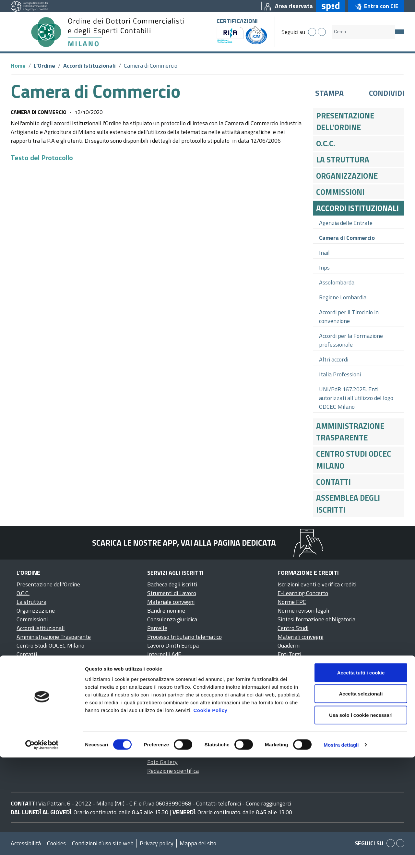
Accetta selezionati (361, 791)
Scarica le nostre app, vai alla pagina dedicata (184, 543)
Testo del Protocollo (42, 157)
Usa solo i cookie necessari (361, 812)
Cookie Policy (210, 807)
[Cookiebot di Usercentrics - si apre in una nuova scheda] (42, 842)
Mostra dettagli (341, 842)
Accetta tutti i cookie (361, 770)
